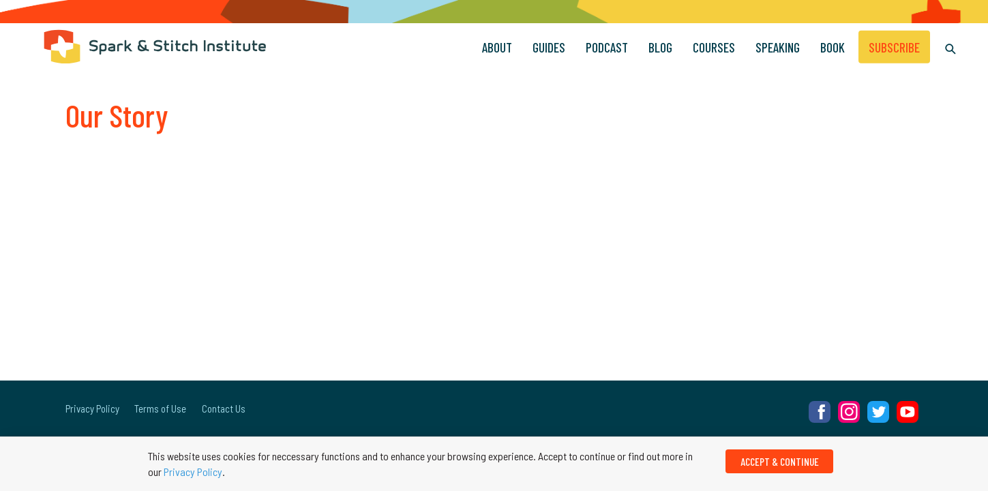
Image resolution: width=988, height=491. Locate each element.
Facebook (819, 412)
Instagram (849, 412)
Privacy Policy (92, 408)
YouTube (907, 412)
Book (832, 47)
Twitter (878, 412)
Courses (714, 47)
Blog (660, 47)
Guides (549, 47)
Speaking (777, 47)
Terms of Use (160, 408)
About (497, 47)
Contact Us (223, 408)
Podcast (607, 47)
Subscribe (894, 47)
